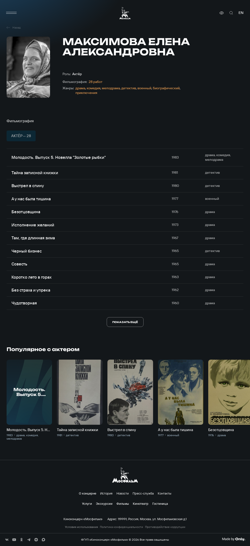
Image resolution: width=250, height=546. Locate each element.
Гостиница (160, 504)
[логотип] (125, 13)
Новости (122, 493)
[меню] (11, 13)
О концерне (87, 493)
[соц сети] (7, 540)
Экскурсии (104, 504)
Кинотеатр (140, 504)
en (241, 13)
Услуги (87, 504)
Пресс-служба (143, 493)
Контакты (164, 493)
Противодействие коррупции (165, 527)
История (106, 493)
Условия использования (81, 527)
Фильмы (122, 504)
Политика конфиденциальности (121, 527)
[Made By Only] (233, 539)
